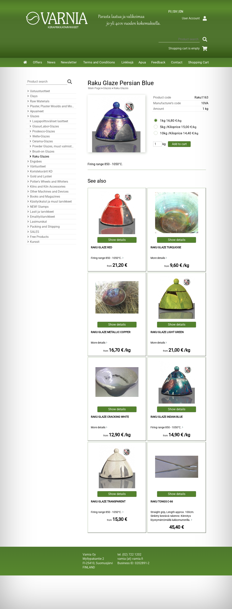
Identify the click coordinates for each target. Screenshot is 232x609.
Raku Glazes (38, 156)
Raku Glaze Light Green (167, 332)
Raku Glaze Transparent (108, 501)
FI (169, 11)
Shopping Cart (198, 62)
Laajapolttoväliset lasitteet (48, 121)
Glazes (32, 116)
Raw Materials (37, 101)
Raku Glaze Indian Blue (167, 417)
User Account (195, 18)
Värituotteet (36, 166)
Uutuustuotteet (38, 91)
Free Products (37, 237)
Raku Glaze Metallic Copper (110, 332)
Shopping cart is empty (189, 48)
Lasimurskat (36, 221)
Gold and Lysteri (39, 176)
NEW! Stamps (37, 206)
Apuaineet (35, 111)
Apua (142, 62)
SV (175, 11)
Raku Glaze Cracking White (110, 417)
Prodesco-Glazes (41, 131)
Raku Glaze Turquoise (166, 247)
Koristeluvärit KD (39, 171)
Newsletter (69, 62)
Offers (37, 62)
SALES (32, 232)
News (51, 62)
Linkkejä (127, 62)
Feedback (158, 62)
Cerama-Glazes (40, 141)
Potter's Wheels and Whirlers (47, 181)
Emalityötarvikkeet (40, 216)
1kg (162, 120)
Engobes (34, 161)
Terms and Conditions (99, 62)
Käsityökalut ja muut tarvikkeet (49, 201)
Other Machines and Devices (47, 191)
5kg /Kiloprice (170, 127)
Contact (176, 62)
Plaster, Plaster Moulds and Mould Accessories (50, 106)
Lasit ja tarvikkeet (40, 211)
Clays (31, 96)
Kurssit (32, 242)
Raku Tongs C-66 (162, 501)
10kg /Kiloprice (171, 133)
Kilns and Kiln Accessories (45, 186)
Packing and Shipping (43, 226)
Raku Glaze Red (101, 247)
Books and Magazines (43, 196)
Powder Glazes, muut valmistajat (51, 146)
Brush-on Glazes (41, 151)
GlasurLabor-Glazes (43, 126)
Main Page (94, 88)
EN (181, 11)
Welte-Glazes (39, 136)
